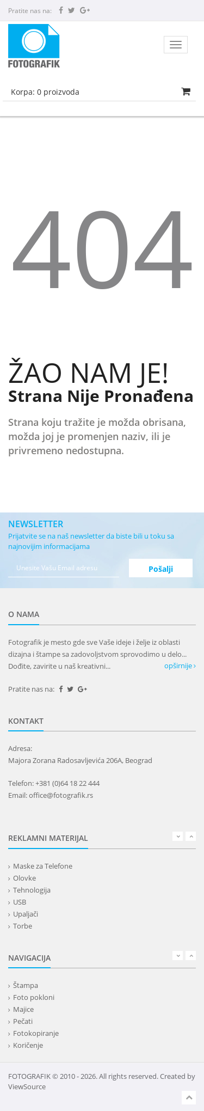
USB (19, 902)
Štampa (25, 985)
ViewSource (27, 1086)
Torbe (22, 926)
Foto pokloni (33, 997)
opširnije (180, 665)
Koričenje (28, 1045)
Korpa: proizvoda (45, 92)
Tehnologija (32, 890)
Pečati (23, 1021)
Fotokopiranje (36, 1033)
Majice (23, 1009)
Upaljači (25, 914)
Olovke (24, 878)
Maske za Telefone (42, 866)
